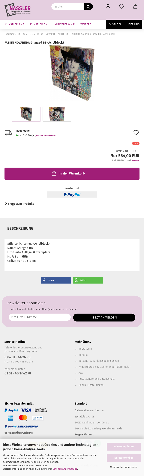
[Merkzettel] (121, 6)
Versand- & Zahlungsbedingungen (99, 360)
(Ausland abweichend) (45, 135)
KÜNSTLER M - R (65, 24)
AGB (81, 372)
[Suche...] (88, 6)
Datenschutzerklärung (64, 468)
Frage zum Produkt (21, 204)
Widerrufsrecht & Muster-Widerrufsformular (104, 366)
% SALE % (115, 24)
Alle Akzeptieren (124, 446)
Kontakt (83, 354)
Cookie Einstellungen (91, 385)
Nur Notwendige (124, 457)
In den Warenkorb (68, 173)
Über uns (133, 24)
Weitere (85, 24)
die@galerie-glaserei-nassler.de (103, 428)
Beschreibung (20, 228)
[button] (108, 6)
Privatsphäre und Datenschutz (97, 378)
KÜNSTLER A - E (14, 24)
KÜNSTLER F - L (39, 24)
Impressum (85, 348)
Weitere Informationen (123, 467)
